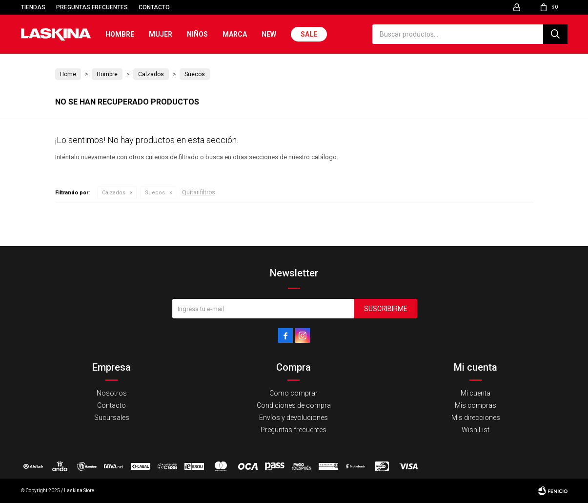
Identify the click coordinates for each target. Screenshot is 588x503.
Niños (197, 34)
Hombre (119, 34)
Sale (309, 34)
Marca (235, 34)
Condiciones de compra (294, 405)
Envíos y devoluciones (293, 417)
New (269, 34)
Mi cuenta (475, 393)
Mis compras (475, 405)
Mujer (160, 34)
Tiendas (33, 7)
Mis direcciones (475, 417)
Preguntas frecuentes (92, 7)
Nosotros (112, 393)
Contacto (154, 7)
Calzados (113, 192)
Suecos (155, 192)
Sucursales (111, 417)
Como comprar (293, 393)
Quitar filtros (198, 192)
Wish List (475, 430)
